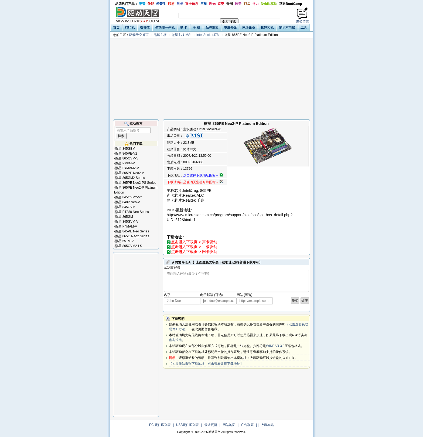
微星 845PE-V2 (126, 153)
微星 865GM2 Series (130, 178)
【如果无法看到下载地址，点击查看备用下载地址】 (206, 364)
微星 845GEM (125, 149)
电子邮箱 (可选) (211, 295)
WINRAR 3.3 (275, 346)
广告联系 (247, 425)
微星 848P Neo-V (127, 202)
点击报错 (175, 340)
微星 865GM (124, 217)
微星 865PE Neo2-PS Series (135, 183)
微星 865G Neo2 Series (132, 236)
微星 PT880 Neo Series (132, 212)
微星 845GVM (125, 207)
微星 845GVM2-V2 (128, 197)
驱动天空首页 (139, 35)
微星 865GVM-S (126, 158)
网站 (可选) (245, 295)
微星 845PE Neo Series (132, 231)
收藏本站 (267, 425)
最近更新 (210, 425)
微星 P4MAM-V (126, 226)
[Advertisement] (211, 79)
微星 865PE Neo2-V (129, 173)
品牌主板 (160, 35)
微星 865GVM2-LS (128, 246)
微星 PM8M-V (125, 163)
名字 (167, 295)
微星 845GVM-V (126, 221)
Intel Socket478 (207, 35)
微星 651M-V (124, 241)
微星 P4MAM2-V (127, 168)
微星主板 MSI (181, 35)
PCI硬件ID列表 (160, 425)
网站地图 (229, 425)
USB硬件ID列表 (187, 425)
